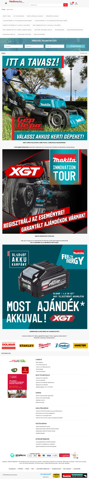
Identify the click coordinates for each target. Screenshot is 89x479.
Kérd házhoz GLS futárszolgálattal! (45, 413)
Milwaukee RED (59, 30)
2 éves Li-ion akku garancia (43, 367)
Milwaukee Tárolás (9, 34)
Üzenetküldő (77, 469)
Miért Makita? (39, 362)
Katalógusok (12, 469)
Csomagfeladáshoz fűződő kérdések (45, 442)
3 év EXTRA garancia (41, 364)
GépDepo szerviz (40, 400)
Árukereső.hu (45, 477)
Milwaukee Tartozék (24, 34)
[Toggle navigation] (6, 3)
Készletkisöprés (39, 34)
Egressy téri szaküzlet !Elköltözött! (45, 382)
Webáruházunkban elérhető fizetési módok (47, 429)
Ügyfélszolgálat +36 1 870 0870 (44, 387)
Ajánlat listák (10, 9)
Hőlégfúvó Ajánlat (52, 16)
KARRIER (20, 469)
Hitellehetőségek (40, 433)
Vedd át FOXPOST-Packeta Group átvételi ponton (49, 411)
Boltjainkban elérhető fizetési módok (45, 431)
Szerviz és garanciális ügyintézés (44, 395)
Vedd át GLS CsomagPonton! (44, 415)
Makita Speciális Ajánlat (35, 16)
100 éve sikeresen (40, 371)
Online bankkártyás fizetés (43, 426)
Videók (27, 469)
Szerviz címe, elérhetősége (43, 398)
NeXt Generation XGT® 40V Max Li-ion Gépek (46, 25)
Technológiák (39, 369)
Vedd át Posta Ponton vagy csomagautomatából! (49, 418)
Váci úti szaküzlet (40, 380)
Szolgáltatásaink (56, 469)
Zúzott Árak (7, 16)
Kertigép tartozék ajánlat (43, 30)
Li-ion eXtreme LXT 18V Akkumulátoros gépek (17, 20)
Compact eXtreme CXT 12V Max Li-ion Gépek (16, 25)
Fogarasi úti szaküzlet (42, 378)
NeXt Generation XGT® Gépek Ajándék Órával (17, 30)
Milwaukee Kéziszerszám (75, 30)
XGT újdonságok (18, 16)
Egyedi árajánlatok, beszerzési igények (46, 446)
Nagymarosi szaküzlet (42, 385)
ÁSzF (32, 469)
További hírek (83, 53)
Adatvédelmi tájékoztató (43, 469)
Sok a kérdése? (67, 469)
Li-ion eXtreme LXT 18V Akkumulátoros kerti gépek (51, 20)
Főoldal (3, 9)
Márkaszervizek (40, 402)
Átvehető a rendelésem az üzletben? (45, 444)
